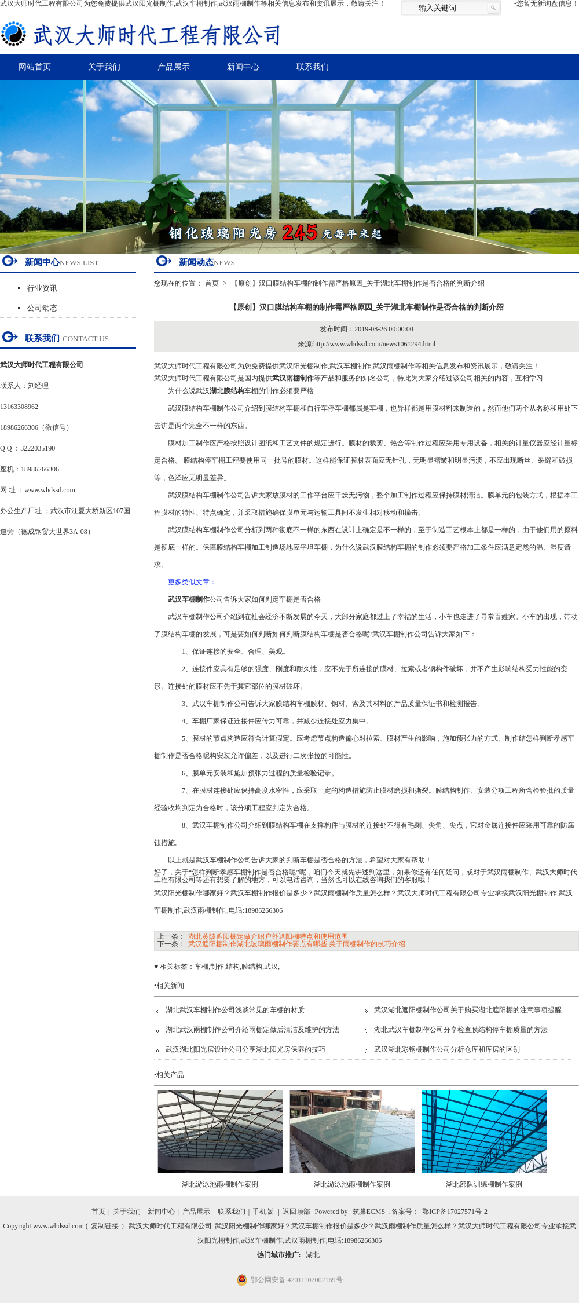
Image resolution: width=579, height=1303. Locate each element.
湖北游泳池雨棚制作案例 (220, 1184)
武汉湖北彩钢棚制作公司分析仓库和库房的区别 (447, 1049)
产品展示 (173, 67)
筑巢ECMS (369, 1211)
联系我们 (312, 67)
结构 (233, 966)
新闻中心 (243, 67)
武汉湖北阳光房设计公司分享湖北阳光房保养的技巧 (245, 1049)
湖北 (313, 1255)
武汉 (271, 966)
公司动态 (42, 307)
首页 (212, 283)
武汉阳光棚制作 (303, 366)
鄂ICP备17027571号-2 (455, 1211)
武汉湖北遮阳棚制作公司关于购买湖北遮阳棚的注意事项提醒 (468, 1010)
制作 (217, 966)
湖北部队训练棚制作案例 (484, 1184)
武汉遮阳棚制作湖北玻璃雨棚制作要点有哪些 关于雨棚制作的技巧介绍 (296, 944)
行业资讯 (42, 288)
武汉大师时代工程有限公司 (170, 1226)
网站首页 (35, 67)
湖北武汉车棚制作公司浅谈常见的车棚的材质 (235, 1010)
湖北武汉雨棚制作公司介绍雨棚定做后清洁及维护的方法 (252, 1030)
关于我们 (104, 67)
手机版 (262, 1211)
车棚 (201, 966)
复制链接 (105, 1226)
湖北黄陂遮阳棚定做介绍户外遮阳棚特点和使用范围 (268, 936)
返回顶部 (296, 1211)
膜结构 (251, 966)
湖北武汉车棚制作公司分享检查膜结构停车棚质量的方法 (461, 1030)
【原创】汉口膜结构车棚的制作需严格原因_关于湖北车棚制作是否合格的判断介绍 (358, 283)
